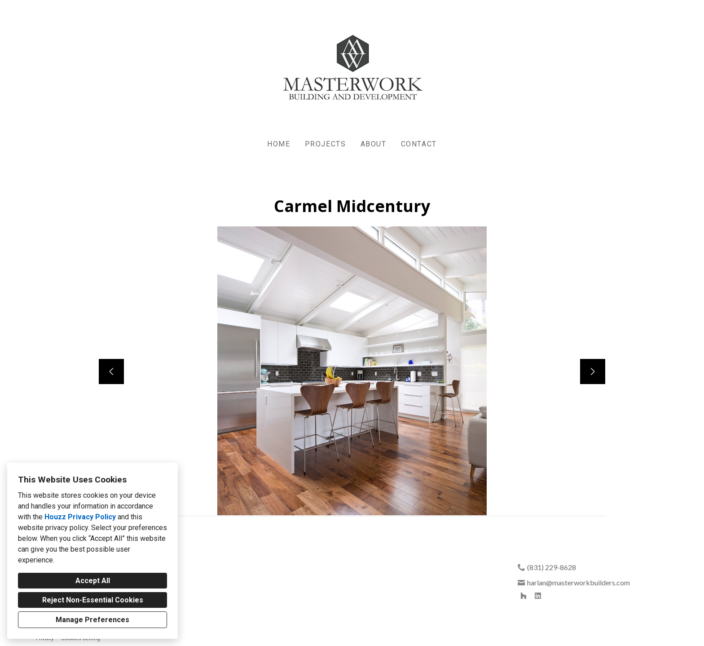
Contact (419, 144)
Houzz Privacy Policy (80, 517)
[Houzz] (523, 596)
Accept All (92, 580)
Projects (325, 144)
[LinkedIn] (538, 596)
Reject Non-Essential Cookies (92, 600)
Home (278, 144)
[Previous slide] (111, 371)
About (374, 144)
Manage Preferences (92, 619)
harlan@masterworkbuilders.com (578, 582)
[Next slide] (592, 371)
